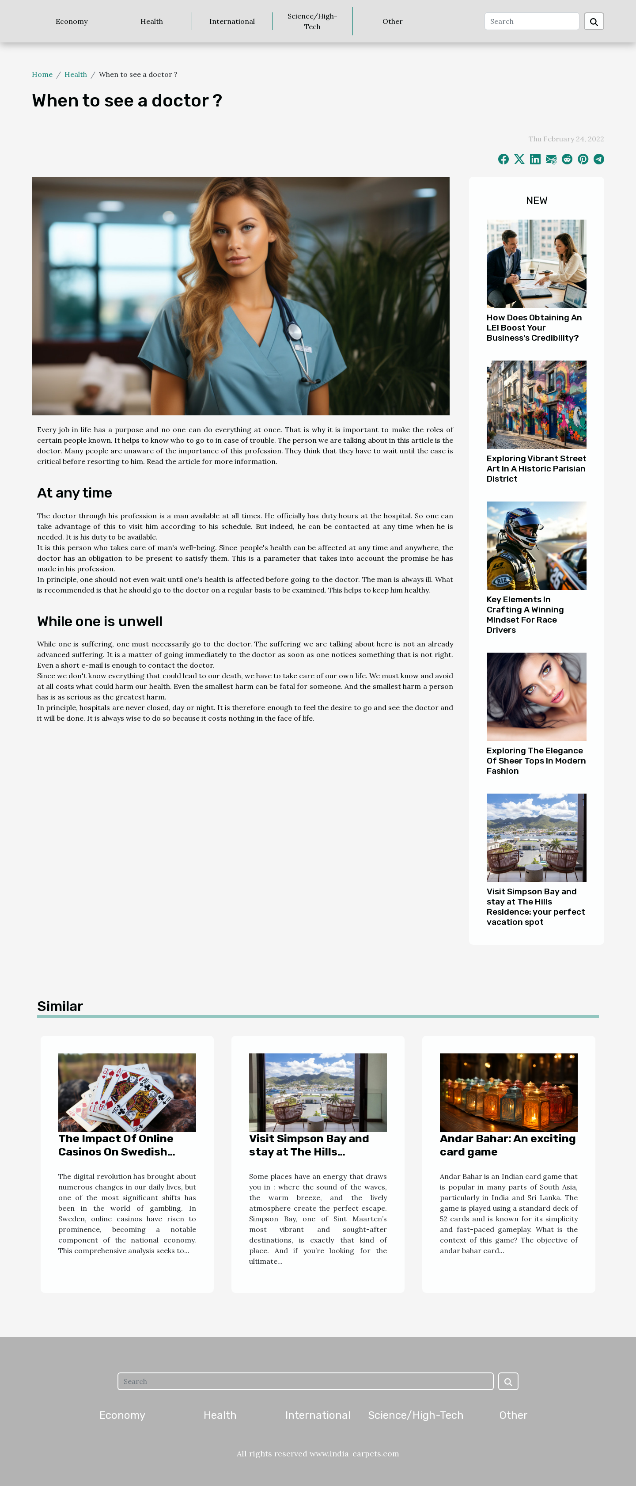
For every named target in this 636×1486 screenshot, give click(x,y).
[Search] (532, 21)
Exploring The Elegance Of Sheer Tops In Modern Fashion (536, 760)
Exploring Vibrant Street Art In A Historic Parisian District (537, 468)
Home (42, 74)
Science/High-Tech (312, 21)
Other (392, 21)
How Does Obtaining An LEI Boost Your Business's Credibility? (534, 327)
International (232, 21)
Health (151, 21)
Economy (71, 21)
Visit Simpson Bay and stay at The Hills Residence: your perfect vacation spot (536, 906)
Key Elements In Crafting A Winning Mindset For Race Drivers (525, 614)
